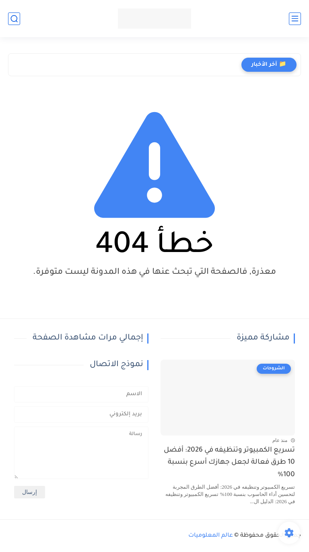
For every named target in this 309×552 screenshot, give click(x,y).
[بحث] (14, 18)
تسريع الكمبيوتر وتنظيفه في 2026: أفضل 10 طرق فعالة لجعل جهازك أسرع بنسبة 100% (229, 463)
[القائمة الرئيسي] (295, 18)
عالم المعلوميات (210, 536)
